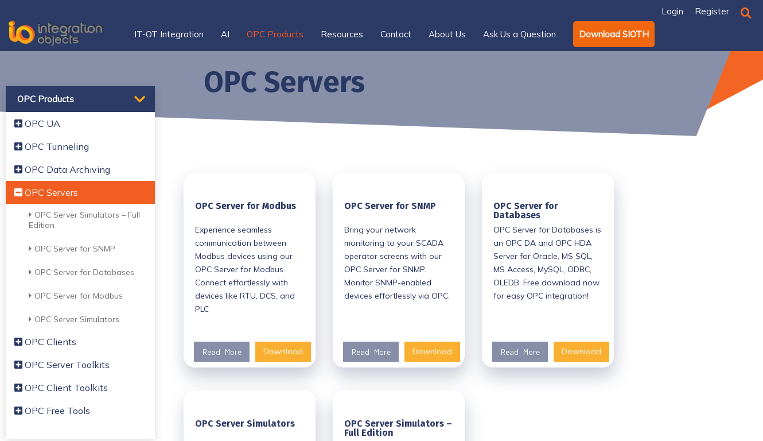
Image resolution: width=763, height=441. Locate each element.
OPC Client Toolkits (61, 387)
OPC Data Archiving (62, 169)
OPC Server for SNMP (72, 248)
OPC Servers (46, 192)
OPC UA (37, 123)
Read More (222, 352)
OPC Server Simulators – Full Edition (84, 220)
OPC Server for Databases (81, 272)
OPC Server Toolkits (62, 364)
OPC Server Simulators (74, 319)
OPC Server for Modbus (76, 296)
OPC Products (45, 99)
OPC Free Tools (52, 410)
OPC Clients (45, 341)
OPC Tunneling (51, 146)
